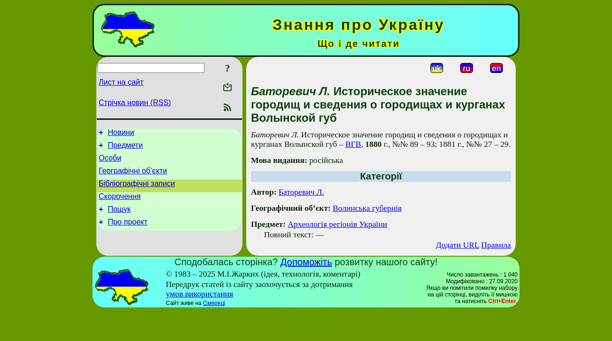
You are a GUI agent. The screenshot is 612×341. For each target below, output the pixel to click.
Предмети (125, 148)
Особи (110, 162)
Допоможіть (306, 262)
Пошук (119, 219)
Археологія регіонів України (337, 224)
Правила (496, 245)
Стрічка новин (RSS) (135, 103)
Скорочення (120, 205)
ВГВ (353, 144)
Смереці (214, 303)
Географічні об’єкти (133, 176)
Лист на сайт (121, 82)
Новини (121, 134)
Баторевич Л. (301, 192)
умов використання (199, 293)
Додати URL (457, 245)
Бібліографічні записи (137, 191)
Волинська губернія (367, 208)
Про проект (128, 233)
